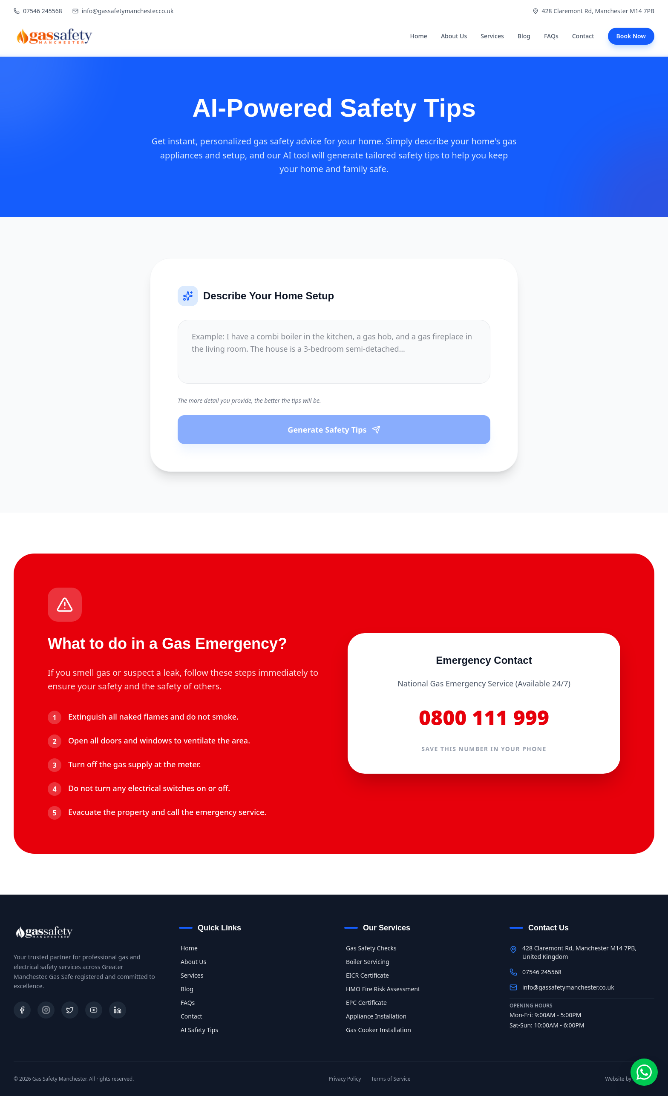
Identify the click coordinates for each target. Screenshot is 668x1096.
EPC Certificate (365, 1002)
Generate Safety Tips (334, 430)
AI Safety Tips (198, 1030)
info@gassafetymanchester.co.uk (123, 11)
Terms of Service (390, 1079)
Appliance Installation (375, 1016)
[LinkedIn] (117, 1010)
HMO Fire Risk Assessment (382, 989)
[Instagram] (46, 1010)
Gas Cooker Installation (377, 1030)
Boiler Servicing (366, 962)
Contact (583, 36)
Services (492, 36)
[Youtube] (93, 1010)
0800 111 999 (484, 717)
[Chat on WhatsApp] (644, 1072)
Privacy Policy (345, 1079)
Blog (524, 36)
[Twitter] (69, 1010)
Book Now (631, 36)
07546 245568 (38, 11)
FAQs (551, 36)
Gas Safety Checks (370, 948)
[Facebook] (22, 1010)
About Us (454, 36)
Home (418, 36)
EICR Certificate (366, 975)
